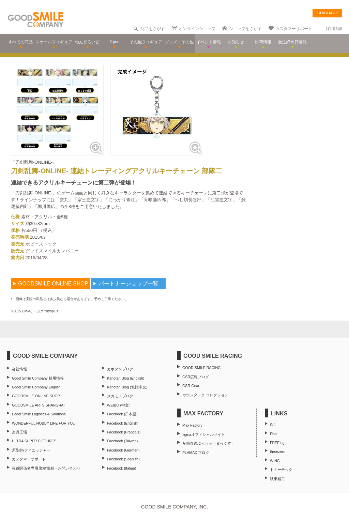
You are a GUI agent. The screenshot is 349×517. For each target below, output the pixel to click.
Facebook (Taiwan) (122, 441)
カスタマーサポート (293, 28)
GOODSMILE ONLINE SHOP (36, 396)
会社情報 (19, 369)
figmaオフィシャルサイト (203, 434)
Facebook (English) (122, 423)
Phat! (274, 434)
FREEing (277, 443)
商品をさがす (152, 28)
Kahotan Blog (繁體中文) (127, 387)
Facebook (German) (123, 450)
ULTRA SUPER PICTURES (34, 441)
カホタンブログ (120, 369)
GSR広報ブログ (195, 377)
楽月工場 (19, 432)
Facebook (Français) (123, 432)
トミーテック (281, 470)
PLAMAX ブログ (195, 452)
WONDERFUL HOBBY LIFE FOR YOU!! (44, 423)
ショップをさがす (245, 28)
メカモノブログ (120, 396)
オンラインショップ (197, 28)
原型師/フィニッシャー (31, 450)
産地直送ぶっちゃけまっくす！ (208, 443)
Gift (273, 425)
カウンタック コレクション (205, 395)
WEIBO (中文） (120, 405)
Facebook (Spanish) (123, 459)
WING (275, 461)
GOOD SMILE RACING (201, 368)
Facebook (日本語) (122, 414)
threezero (277, 451)
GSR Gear (190, 386)
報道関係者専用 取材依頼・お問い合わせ (46, 468)
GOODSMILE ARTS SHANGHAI (38, 405)
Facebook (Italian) (121, 468)
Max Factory (192, 425)
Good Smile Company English (36, 387)
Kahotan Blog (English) (125, 378)
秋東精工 (277, 479)
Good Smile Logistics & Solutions (39, 414)
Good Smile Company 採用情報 (38, 378)
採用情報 (334, 28)
